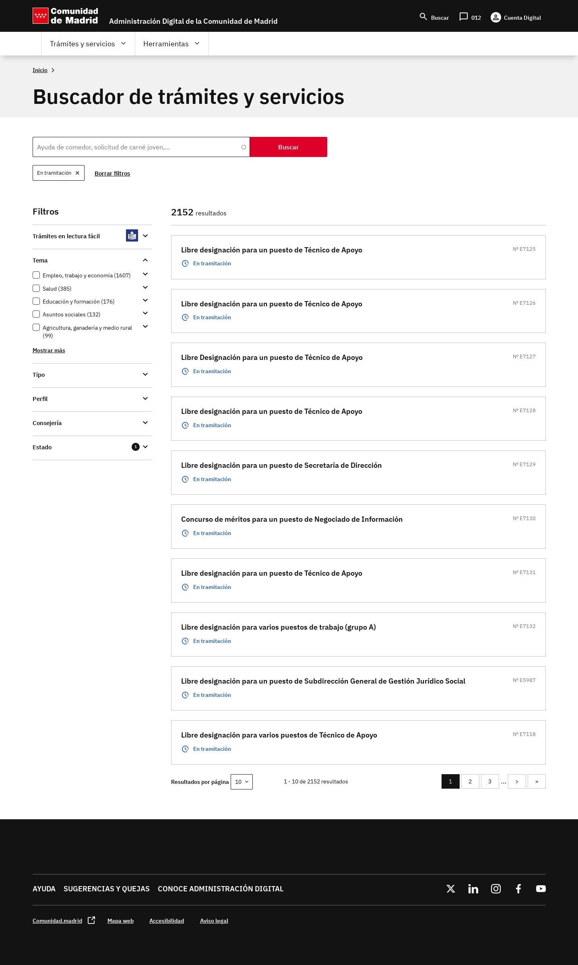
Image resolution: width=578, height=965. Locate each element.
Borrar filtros (112, 173)
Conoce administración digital (220, 888)
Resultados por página (200, 781)
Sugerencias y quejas (107, 888)
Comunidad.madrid (57, 920)
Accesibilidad (166, 920)
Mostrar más (49, 350)
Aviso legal (214, 920)
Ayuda (44, 888)
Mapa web (120, 920)
